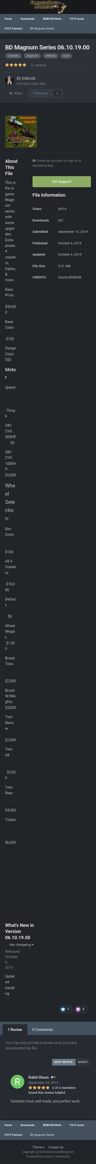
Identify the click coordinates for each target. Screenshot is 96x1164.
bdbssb (29, 78)
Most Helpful (64, 1062)
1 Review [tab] (15, 1030)
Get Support (61, 181)
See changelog (21, 945)
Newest (83, 1062)
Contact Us (55, 1147)
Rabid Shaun (38, 1077)
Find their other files (31, 84)
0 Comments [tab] (43, 1030)
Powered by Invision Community (48, 1156)
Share (15, 93)
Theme (39, 1147)
